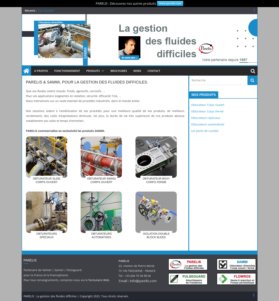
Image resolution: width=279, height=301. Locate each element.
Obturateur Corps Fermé (207, 111)
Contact (153, 71)
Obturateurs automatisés (207, 124)
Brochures (118, 71)
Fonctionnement (67, 71)
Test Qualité (46, 10)
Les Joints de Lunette (204, 131)
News (137, 71)
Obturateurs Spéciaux (205, 118)
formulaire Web (98, 280)
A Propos (41, 71)
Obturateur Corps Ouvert (207, 105)
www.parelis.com (170, 3)
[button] (102, 71)
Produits (93, 71)
